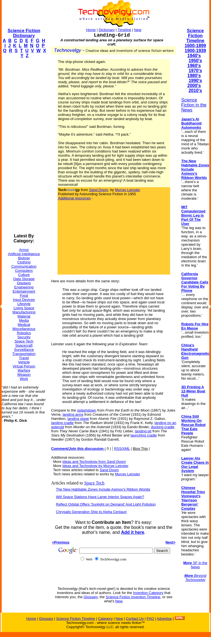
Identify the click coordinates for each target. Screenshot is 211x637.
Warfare (24, 370)
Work (24, 379)
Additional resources (74, 198)
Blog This (140, 448)
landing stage (78, 419)
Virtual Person (24, 366)
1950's (195, 60)
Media (24, 320)
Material (24, 316)
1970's (195, 70)
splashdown (86, 410)
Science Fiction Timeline (195, 35)
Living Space (24, 308)
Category (105, 618)
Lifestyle (24, 304)
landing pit (143, 431)
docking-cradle (163, 427)
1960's (194, 65)
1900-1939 (195, 50)
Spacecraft (24, 345)
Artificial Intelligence (24, 254)
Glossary (91, 597)
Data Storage (24, 279)
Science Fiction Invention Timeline (133, 597)
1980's (194, 75)
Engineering (23, 287)
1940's (194, 55)
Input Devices (24, 300)
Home (91, 30)
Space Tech (23, 341)
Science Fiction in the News (194, 105)
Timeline (124, 30)
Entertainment (24, 291)
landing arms (73, 414)
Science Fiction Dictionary (24, 33)
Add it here (132, 532)
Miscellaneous (24, 329)
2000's (194, 85)
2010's (195, 90)
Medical (24, 325)
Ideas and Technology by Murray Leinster (95, 466)
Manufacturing (24, 312)
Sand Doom (109, 470)
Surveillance (24, 349)
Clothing (24, 262)
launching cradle (143, 435)
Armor (24, 250)
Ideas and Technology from (94, 462)
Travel (24, 358)
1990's (195, 80)
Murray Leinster (127, 190)
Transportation (23, 354)
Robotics (24, 333)
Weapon (24, 374)
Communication (23, 266)
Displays (24, 283)
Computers (24, 270)
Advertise (164, 618)
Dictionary (107, 30)
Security (24, 337)
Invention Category (148, 593)
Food (24, 295)
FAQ (150, 618)
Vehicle (24, 362)
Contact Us (135, 618)
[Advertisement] (24, 146)
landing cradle (62, 423)
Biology (24, 258)
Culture (24, 275)
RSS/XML (122, 448)
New (137, 30)
